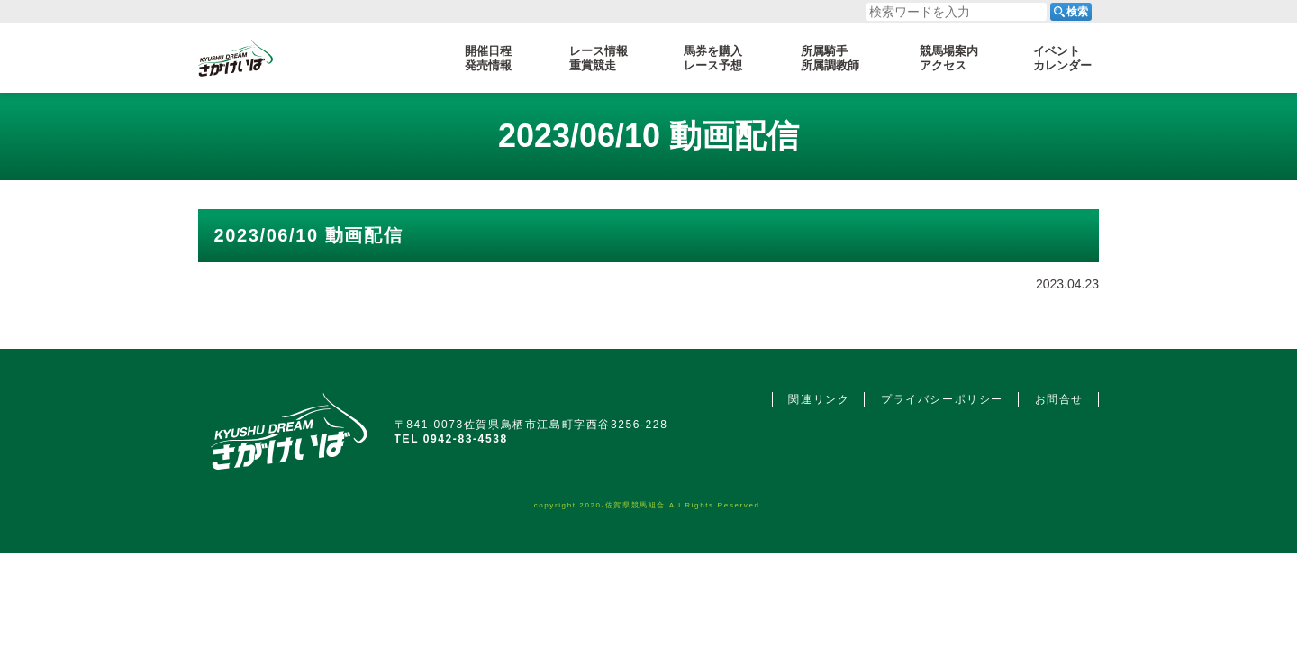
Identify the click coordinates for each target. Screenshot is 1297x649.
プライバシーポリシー (942, 399)
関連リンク (818, 399)
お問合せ (1059, 399)
